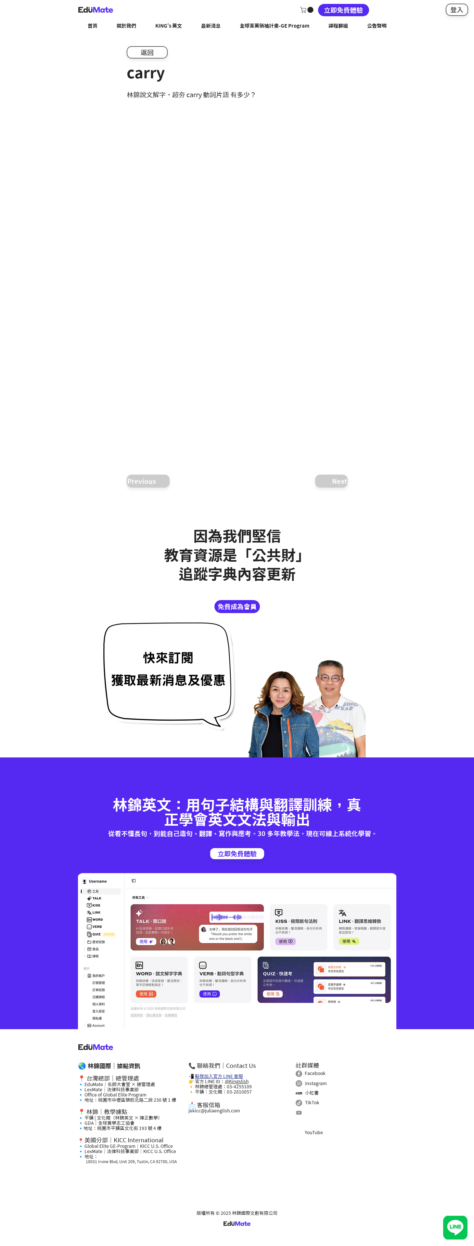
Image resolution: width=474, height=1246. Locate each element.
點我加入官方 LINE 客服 (219, 1076)
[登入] (457, 10)
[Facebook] (299, 1073)
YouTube (314, 1132)
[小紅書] (299, 1093)
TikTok (312, 1102)
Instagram (316, 1083)
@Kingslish (237, 1081)
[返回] (147, 52)
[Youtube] (299, 1112)
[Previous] (148, 481)
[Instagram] (299, 1083)
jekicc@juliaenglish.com (214, 1110)
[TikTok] (299, 1103)
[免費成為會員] (237, 606)
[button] (307, 10)
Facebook (315, 1073)
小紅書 (312, 1093)
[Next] (331, 481)
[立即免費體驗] (343, 10)
